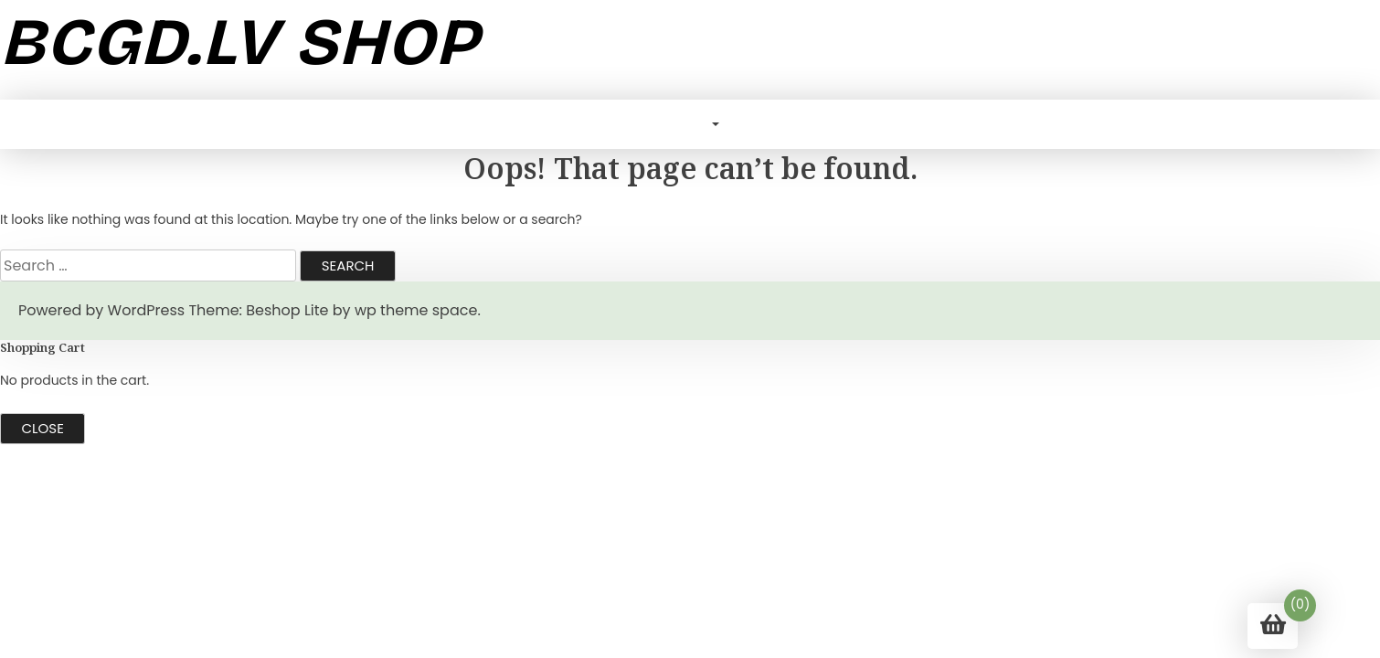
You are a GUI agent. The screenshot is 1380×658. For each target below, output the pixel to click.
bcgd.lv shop (239, 42)
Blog (688, 123)
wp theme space (416, 310)
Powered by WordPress (101, 310)
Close (43, 428)
